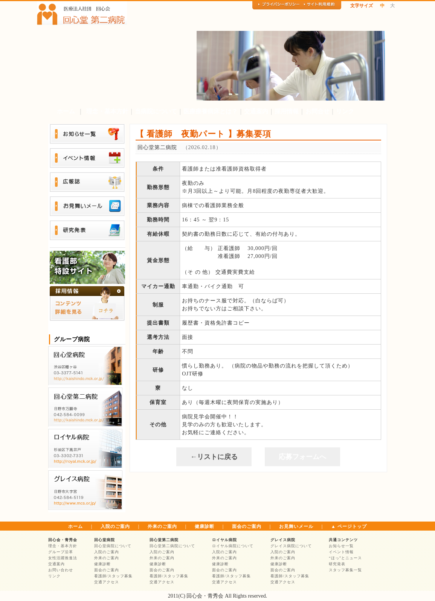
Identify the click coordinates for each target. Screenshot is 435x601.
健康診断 (204, 526)
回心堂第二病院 (164, 540)
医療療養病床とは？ (210, 111)
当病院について (156, 111)
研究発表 (337, 564)
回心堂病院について (112, 546)
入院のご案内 (115, 526)
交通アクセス (106, 582)
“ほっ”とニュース (345, 558)
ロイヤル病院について (232, 546)
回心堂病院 (104, 540)
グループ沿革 (60, 552)
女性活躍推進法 (62, 558)
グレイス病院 (282, 540)
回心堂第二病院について (172, 546)
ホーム (66, 111)
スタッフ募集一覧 (345, 570)
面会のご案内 (246, 526)
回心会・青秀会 (62, 540)
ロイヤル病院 (224, 540)
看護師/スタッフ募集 (113, 576)
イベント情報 (341, 552)
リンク (345, 111)
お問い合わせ (60, 570)
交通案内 (256, 111)
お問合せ (317, 111)
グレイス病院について (291, 546)
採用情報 (287, 111)
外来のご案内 (162, 526)
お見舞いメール (296, 526)
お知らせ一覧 (341, 546)
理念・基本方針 (107, 111)
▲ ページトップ (349, 526)
